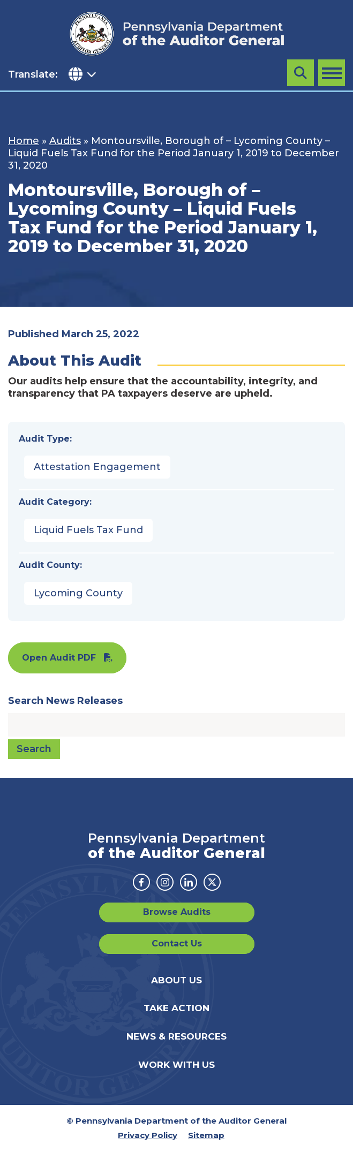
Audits (65, 141)
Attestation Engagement (97, 467)
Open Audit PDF (59, 658)
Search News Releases (65, 701)
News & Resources (176, 1036)
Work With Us (176, 1064)
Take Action (176, 1008)
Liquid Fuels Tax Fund (88, 530)
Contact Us (177, 943)
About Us (176, 980)
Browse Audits (177, 912)
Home (23, 141)
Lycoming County (78, 593)
